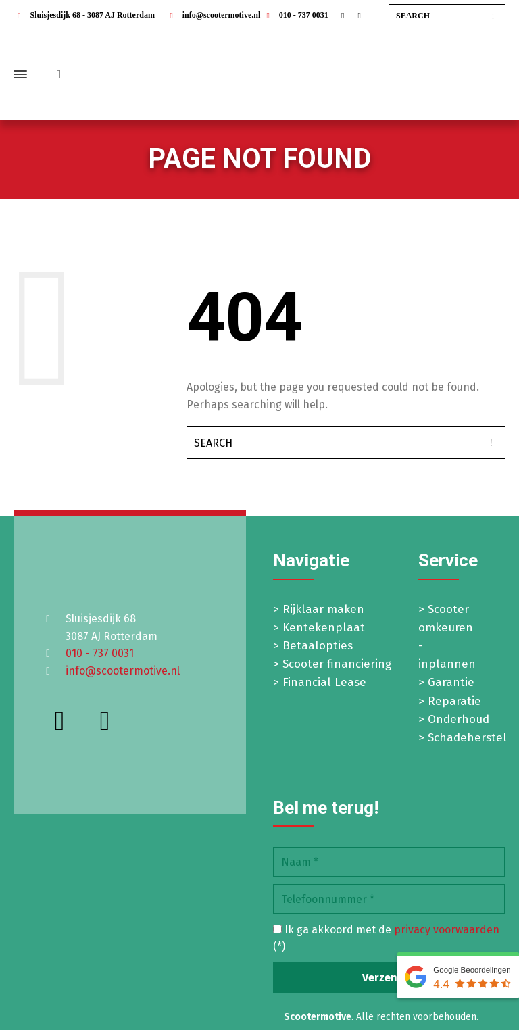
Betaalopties (317, 646)
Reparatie (454, 701)
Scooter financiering (336, 664)
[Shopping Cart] (56, 74)
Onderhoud (458, 719)
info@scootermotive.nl (213, 15)
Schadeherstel (467, 738)
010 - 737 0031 (295, 15)
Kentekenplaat (323, 627)
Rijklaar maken (323, 609)
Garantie (451, 682)
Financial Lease (324, 682)
